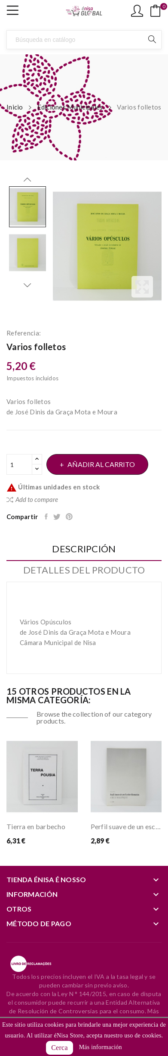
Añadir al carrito (100, 464)
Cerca (59, 1047)
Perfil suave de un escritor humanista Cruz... (126, 826)
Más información (100, 1047)
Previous (27, 179)
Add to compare (32, 499)
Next (27, 285)
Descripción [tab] (84, 549)
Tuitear (57, 516)
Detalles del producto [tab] (84, 570)
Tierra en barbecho (35, 826)
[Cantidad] (19, 464)
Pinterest (70, 516)
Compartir (47, 516)
